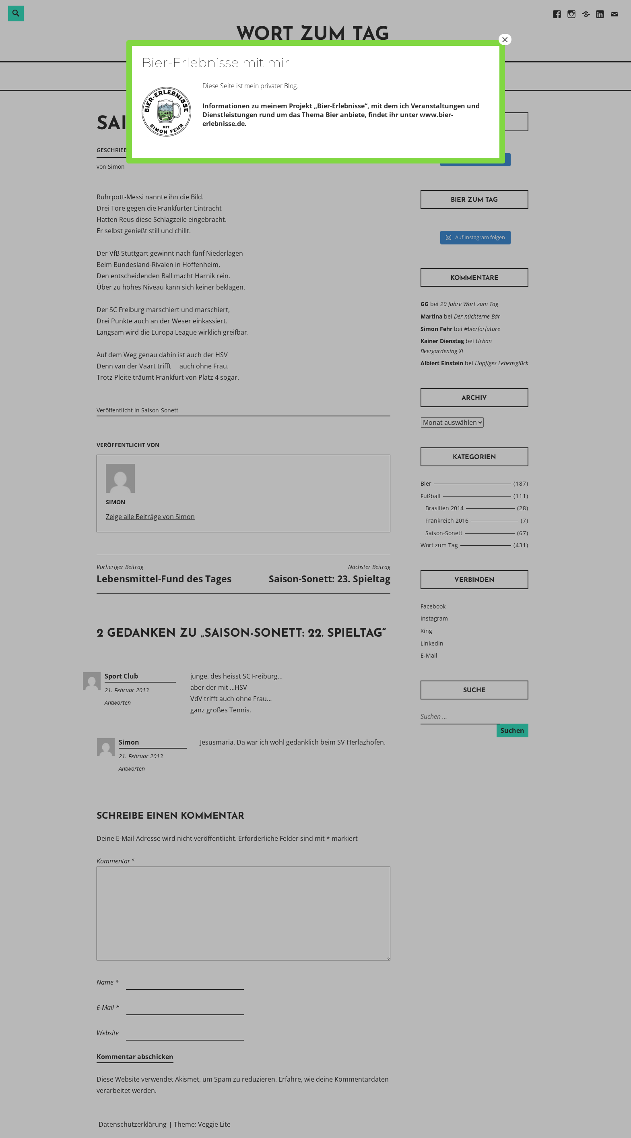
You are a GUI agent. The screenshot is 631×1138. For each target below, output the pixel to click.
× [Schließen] (505, 39)
